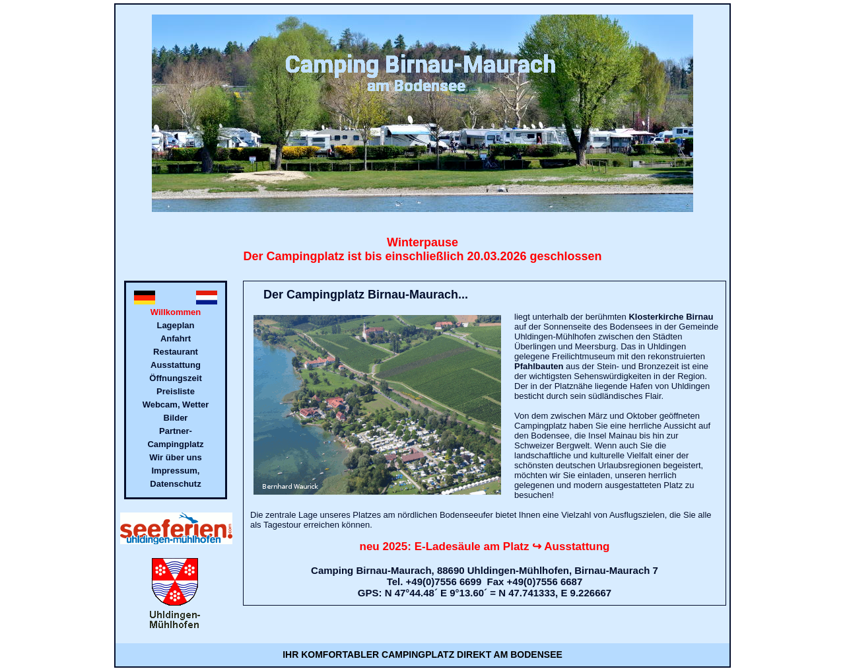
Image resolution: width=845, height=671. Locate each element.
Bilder (176, 418)
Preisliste (175, 391)
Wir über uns (175, 457)
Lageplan (175, 325)
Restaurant (175, 352)
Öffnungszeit (175, 378)
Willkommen (176, 312)
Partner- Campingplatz (175, 437)
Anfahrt (175, 338)
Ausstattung (176, 365)
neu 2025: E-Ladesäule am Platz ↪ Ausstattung (485, 546)
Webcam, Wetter (176, 404)
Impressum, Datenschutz (175, 477)
